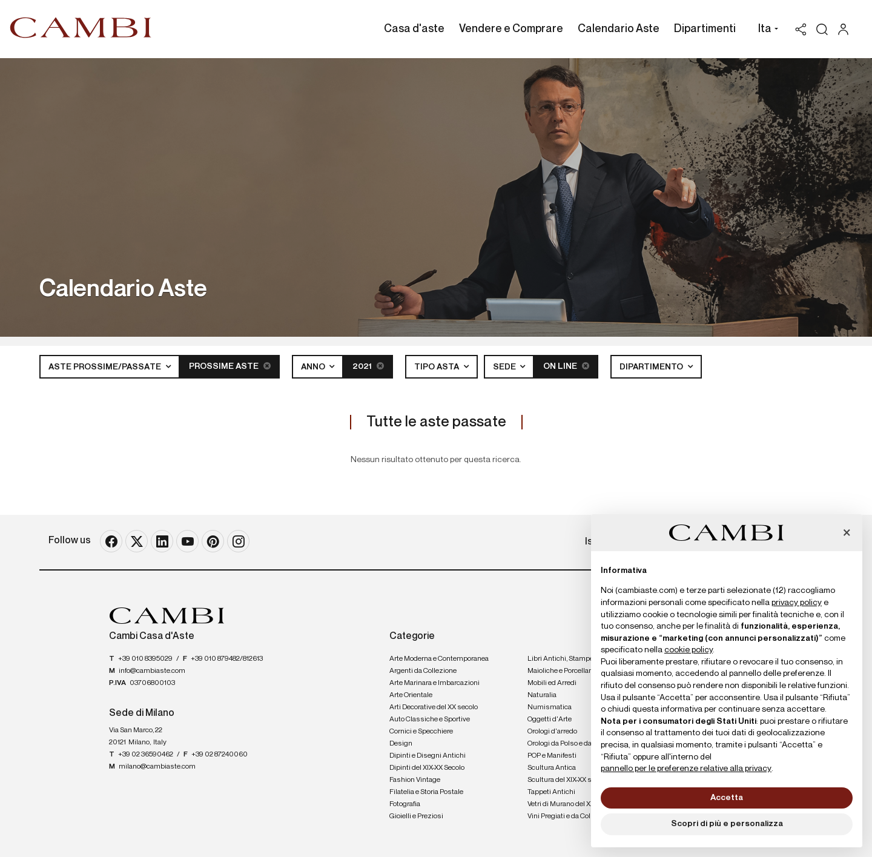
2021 (368, 366)
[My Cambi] (846, 29)
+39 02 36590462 (145, 754)
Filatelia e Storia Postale (426, 792)
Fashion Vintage (414, 780)
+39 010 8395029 (145, 659)
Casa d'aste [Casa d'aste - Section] (414, 29)
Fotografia (404, 804)
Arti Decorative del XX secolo (433, 707)
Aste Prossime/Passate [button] (105, 367)
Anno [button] (314, 367)
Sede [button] (505, 367)
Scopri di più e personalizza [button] (727, 823)
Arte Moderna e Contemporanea (439, 659)
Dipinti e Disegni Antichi (427, 755)
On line (566, 366)
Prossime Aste (230, 366)
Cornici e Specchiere (421, 731)
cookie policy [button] (688, 650)
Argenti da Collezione (423, 671)
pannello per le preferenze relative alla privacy (686, 768)
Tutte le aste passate (436, 422)
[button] (765, 30)
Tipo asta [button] (437, 367)
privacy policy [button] (796, 602)
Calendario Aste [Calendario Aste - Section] (618, 29)
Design (400, 743)
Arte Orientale (410, 695)
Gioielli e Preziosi (416, 816)
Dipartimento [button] (652, 367)
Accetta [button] (726, 797)
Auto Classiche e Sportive (429, 719)
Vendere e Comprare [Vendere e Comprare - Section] (511, 29)
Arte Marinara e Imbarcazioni (434, 683)
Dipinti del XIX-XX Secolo (426, 768)
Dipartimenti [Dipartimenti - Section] (705, 29)
